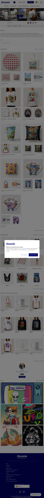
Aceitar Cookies (33, 254)
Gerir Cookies (24, 254)
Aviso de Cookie (22, 248)
